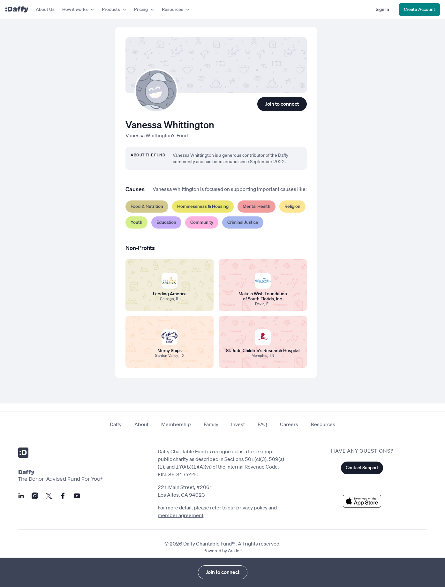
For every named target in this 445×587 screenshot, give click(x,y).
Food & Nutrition (147, 206)
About (141, 424)
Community (201, 222)
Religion (292, 206)
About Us (45, 9)
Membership (176, 424)
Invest (238, 424)
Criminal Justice (242, 222)
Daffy (116, 424)
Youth (136, 222)
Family (211, 424)
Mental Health (256, 206)
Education (166, 222)
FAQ (262, 424)
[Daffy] (16, 9)
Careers (289, 424)
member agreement (180, 515)
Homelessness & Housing (203, 206)
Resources (323, 424)
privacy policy (252, 507)
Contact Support (362, 467)
